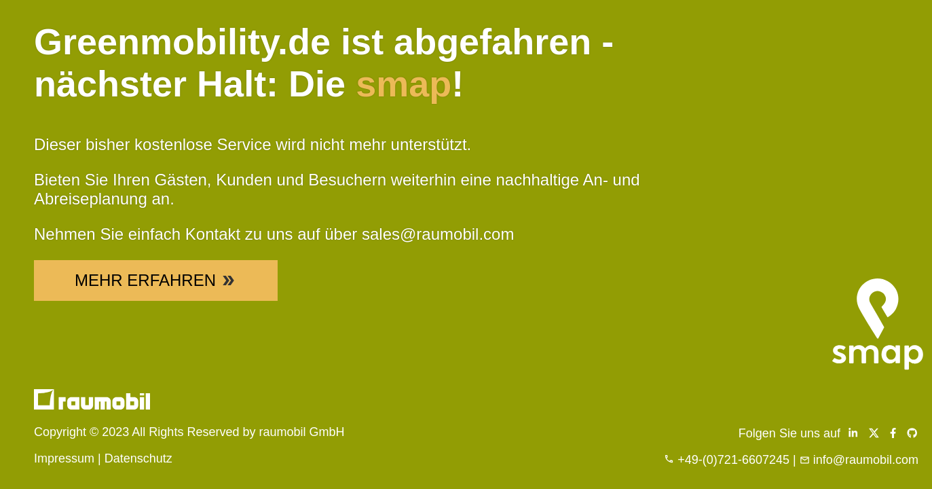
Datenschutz (138, 458)
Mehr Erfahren (156, 280)
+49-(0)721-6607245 (733, 460)
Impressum (64, 458)
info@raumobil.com (865, 460)
